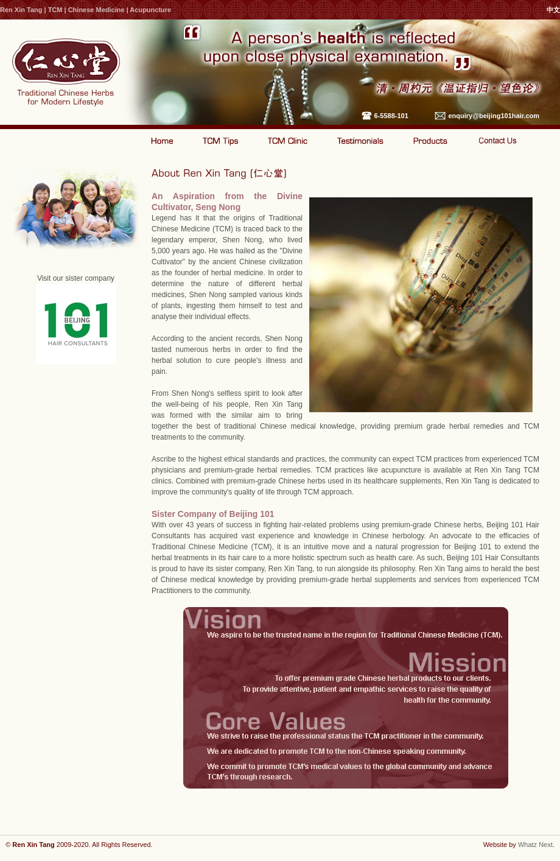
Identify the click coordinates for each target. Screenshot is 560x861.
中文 (553, 9)
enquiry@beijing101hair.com (494, 115)
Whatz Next (535, 844)
